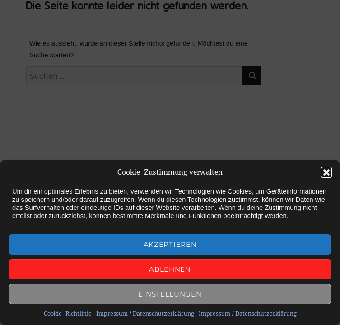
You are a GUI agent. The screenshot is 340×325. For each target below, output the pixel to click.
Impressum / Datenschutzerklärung (145, 313)
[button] (326, 172)
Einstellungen (169, 294)
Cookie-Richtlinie (68, 313)
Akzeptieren (170, 244)
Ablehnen (170, 269)
